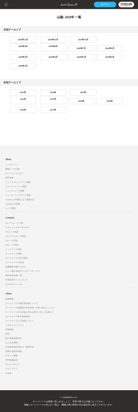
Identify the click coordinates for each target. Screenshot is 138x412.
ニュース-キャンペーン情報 (17, 167)
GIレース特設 (11, 225)
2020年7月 (20, 49)
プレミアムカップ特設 (15, 221)
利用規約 (9, 314)
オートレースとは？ (14, 158)
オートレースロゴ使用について (19, 305)
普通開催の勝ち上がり (15, 251)
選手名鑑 (9, 162)
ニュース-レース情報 (14, 176)
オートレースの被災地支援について (21, 288)
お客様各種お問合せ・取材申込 (19, 332)
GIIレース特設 (11, 230)
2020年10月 (68, 39)
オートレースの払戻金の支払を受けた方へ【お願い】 (29, 297)
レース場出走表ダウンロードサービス (22, 256)
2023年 (69, 85)
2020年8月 (118, 39)
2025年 (20, 85)
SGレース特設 (11, 217)
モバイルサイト (12, 349)
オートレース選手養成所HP (17, 301)
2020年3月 (118, 49)
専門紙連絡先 (11, 345)
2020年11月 (44, 39)
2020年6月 (45, 49)
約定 (7, 319)
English (8, 358)
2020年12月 (20, 39)
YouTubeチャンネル (14, 269)
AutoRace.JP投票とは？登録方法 (19, 184)
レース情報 (10, 193)
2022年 (93, 85)
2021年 (117, 85)
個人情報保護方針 (13, 323)
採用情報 (9, 284)
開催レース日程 (12, 154)
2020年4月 (93, 49)
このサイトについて (14, 310)
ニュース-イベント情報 (15, 171)
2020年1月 (45, 58)
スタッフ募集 (11, 340)
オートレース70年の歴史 (16, 243)
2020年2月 (20, 58)
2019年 (44, 94)
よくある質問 (11, 327)
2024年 (44, 85)
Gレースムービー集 (14, 208)
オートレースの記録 (14, 247)
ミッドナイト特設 (13, 234)
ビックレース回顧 (13, 238)
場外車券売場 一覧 (13, 260)
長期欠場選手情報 (13, 336)
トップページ (11, 149)
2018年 (69, 94)
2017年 (93, 94)
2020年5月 (69, 49)
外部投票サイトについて (16, 264)
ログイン (104, 4)
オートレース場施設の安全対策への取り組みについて (29, 292)
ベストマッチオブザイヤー (17, 212)
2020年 (20, 94)
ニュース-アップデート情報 (17, 180)
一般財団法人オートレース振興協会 (76, 405)
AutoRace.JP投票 (12, 189)
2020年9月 (93, 39)
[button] (6, 4)
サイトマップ (11, 353)
